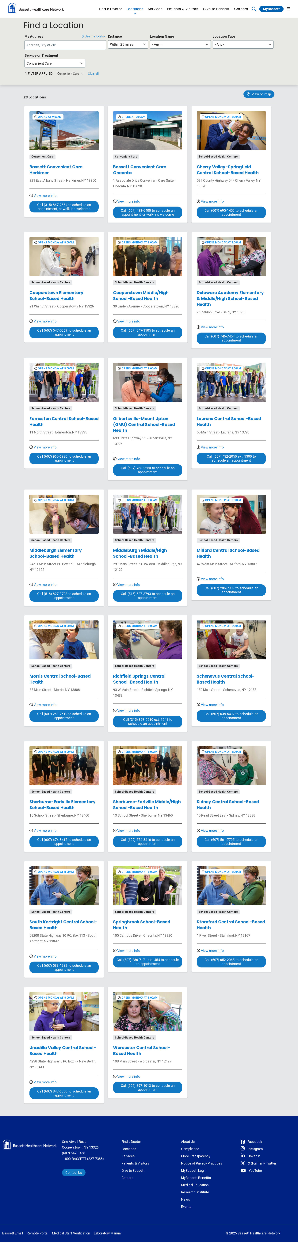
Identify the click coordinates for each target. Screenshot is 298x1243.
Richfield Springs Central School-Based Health (139, 679)
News (185, 1200)
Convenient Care (70, 73)
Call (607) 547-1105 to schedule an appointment (147, 333)
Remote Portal (37, 1234)
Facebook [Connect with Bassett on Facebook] (254, 1142)
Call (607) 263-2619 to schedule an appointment (64, 716)
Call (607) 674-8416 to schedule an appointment (147, 842)
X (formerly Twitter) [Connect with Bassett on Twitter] (262, 1164)
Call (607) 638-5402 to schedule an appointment (231, 716)
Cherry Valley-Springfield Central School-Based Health (228, 170)
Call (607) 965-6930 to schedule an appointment (64, 459)
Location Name (162, 36)
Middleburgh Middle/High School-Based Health (140, 553)
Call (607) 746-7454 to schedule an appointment (231, 339)
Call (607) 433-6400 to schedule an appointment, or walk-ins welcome (147, 213)
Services (155, 6)
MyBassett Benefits (196, 1178)
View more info (42, 196)
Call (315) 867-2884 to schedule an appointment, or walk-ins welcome (64, 207)
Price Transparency (195, 1157)
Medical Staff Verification (71, 1234)
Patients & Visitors (183, 6)
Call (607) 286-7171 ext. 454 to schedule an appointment (147, 963)
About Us (188, 1142)
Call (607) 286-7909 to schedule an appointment (231, 591)
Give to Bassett (216, 6)
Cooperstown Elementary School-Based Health (56, 296)
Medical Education (195, 1186)
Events (186, 1207)
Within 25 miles (121, 44)
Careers (241, 6)
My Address (34, 36)
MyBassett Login (193, 1171)
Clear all (93, 73)
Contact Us (73, 1173)
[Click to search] (254, 9)
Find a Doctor (110, 6)
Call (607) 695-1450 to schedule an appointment (231, 213)
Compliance (190, 1150)
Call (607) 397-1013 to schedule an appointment (147, 1088)
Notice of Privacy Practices (201, 1164)
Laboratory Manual (107, 1234)
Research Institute (195, 1193)
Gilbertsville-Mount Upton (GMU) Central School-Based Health (144, 425)
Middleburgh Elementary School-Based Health (55, 553)
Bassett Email (12, 1234)
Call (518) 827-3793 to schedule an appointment (64, 596)
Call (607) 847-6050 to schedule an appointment (64, 1094)
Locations (135, 6)
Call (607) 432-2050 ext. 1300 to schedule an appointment (231, 459)
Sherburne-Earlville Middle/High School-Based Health (147, 805)
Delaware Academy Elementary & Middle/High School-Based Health (230, 298)
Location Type (224, 36)
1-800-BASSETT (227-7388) (83, 1159)
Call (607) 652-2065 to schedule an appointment (231, 963)
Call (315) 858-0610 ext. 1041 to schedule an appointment (148, 722)
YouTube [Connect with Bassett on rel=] (255, 1171)
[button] (288, 9)
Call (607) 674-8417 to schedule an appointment (64, 842)
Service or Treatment (41, 55)
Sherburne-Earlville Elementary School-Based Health (62, 805)
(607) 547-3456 (73, 1154)
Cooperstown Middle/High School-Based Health (141, 296)
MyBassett (271, 9)
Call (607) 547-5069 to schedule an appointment (64, 333)
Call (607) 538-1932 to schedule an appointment (64, 968)
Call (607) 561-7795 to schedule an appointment (231, 842)
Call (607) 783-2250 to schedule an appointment (147, 470)
